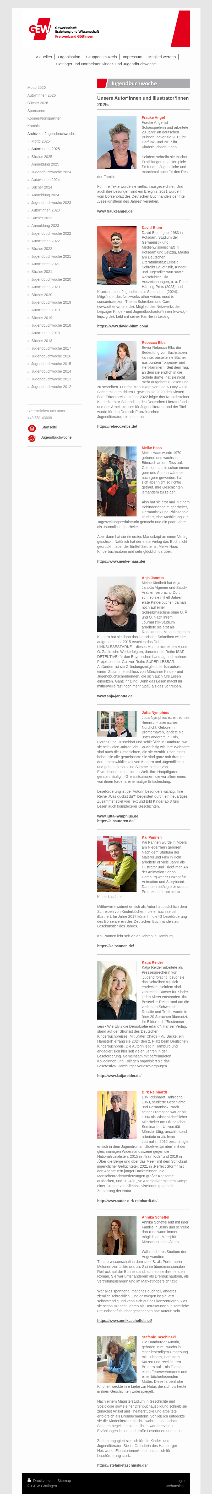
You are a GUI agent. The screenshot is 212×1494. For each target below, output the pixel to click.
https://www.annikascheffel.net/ (124, 1321)
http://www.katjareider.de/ (119, 1076)
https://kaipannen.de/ (115, 946)
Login (180, 1481)
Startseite (49, 427)
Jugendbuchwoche (56, 437)
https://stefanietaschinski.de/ (122, 1465)
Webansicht (175, 1486)
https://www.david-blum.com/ (122, 326)
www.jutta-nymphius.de (118, 816)
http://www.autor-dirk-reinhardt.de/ (127, 1201)
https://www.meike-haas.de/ (121, 561)
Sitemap (64, 1481)
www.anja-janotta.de (115, 696)
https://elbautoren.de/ (115, 821)
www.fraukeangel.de (115, 211)
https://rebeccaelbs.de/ (117, 426)
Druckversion (42, 1481)
